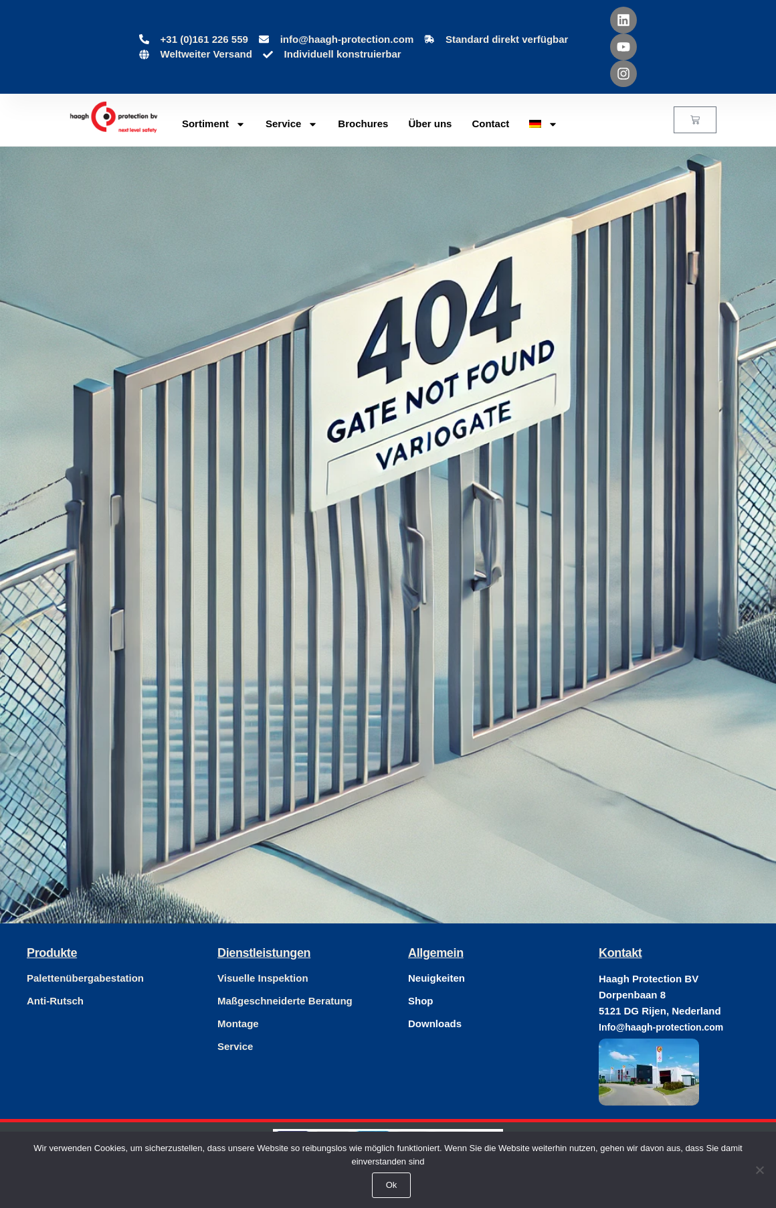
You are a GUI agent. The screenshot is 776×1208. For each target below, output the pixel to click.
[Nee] (759, 1170)
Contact (490, 123)
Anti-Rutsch (55, 1000)
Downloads (435, 1023)
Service (292, 124)
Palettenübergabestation (85, 978)
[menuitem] (543, 123)
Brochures (363, 123)
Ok (391, 1185)
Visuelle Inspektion (262, 978)
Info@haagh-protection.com (661, 1027)
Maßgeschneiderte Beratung (285, 1000)
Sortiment (214, 124)
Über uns (430, 123)
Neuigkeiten (436, 978)
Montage (238, 1023)
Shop (420, 1000)
